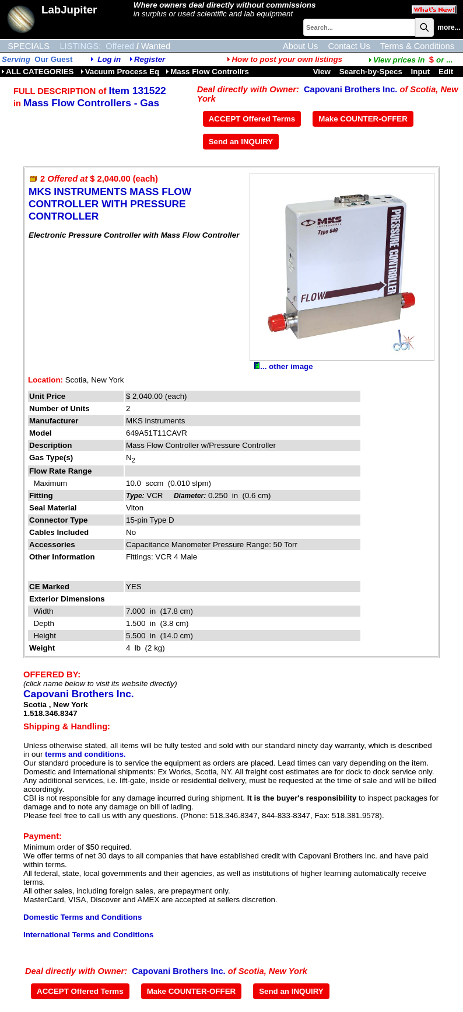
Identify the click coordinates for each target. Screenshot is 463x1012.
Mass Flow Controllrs (207, 71)
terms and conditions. (85, 754)
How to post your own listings (284, 59)
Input (420, 71)
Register (149, 59)
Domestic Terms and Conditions (82, 917)
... (411, 59)
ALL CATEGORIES (37, 71)
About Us (300, 46)
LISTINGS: (80, 46)
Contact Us (349, 46)
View (322, 71)
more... (448, 27)
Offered (120, 46)
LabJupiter (69, 10)
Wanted (155, 46)
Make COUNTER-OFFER (363, 118)
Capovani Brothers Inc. (350, 89)
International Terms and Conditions (88, 934)
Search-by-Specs (370, 71)
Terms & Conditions (417, 46)
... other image (283, 366)
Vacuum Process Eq (119, 71)
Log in (109, 59)
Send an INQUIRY (241, 141)
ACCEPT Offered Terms (252, 118)
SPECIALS (29, 46)
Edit (447, 71)
